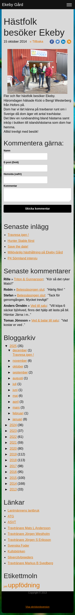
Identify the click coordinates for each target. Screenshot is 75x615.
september (20, 372)
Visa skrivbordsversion (38, 606)
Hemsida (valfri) (13, 174)
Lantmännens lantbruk (23, 510)
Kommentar (10, 185)
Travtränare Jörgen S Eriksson (29, 539)
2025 (13, 346)
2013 (13, 489)
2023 (13, 431)
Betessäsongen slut (30, 289)
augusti (18, 378)
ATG (11, 516)
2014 (13, 483)
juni (15, 390)
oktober (18, 366)
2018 (13, 460)
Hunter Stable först (21, 240)
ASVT (12, 522)
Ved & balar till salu (45, 320)
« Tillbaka (36, 41)
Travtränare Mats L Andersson (29, 528)
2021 (13, 442)
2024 (13, 425)
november (20, 360)
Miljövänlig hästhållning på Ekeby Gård (35, 252)
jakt (6, 586)
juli (15, 384)
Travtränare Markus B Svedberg (30, 563)
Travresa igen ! (18, 234)
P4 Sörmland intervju (22, 258)
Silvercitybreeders (20, 557)
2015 (13, 478)
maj (15, 395)
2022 (13, 436)
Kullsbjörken (16, 551)
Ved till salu (39, 305)
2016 (13, 472)
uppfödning (24, 585)
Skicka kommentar (37, 208)
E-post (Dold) (11, 162)
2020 (13, 448)
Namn (7, 150)
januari (17, 419)
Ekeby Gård (12, 4)
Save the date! (18, 246)
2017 (13, 466)
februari (18, 413)
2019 (13, 454)
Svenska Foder (18, 545)
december (20, 350)
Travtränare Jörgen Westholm (29, 534)
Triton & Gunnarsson (28, 279)
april (16, 401)
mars (16, 407)
